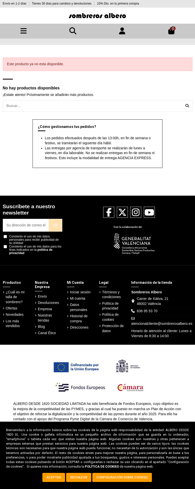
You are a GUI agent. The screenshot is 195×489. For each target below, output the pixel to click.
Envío (42, 296)
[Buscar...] (187, 106)
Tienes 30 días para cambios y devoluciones (62, 3)
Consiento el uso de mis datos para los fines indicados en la (35, 250)
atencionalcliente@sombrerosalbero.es (161, 324)
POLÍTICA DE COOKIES (102, 466)
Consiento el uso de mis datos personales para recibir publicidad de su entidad (34, 240)
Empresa (45, 309)
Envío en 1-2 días (15, 3)
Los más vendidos (13, 323)
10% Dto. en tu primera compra (118, 3)
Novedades (15, 314)
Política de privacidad (110, 305)
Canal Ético (47, 333)
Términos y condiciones (111, 294)
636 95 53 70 (147, 311)
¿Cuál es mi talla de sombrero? (15, 297)
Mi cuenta (77, 298)
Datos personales (78, 307)
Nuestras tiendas (45, 317)
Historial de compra (79, 318)
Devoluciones (48, 303)
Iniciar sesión (80, 292)
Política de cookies (110, 317)
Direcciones (79, 327)
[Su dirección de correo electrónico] (26, 225)
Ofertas (11, 308)
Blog (41, 327)
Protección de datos (113, 328)
